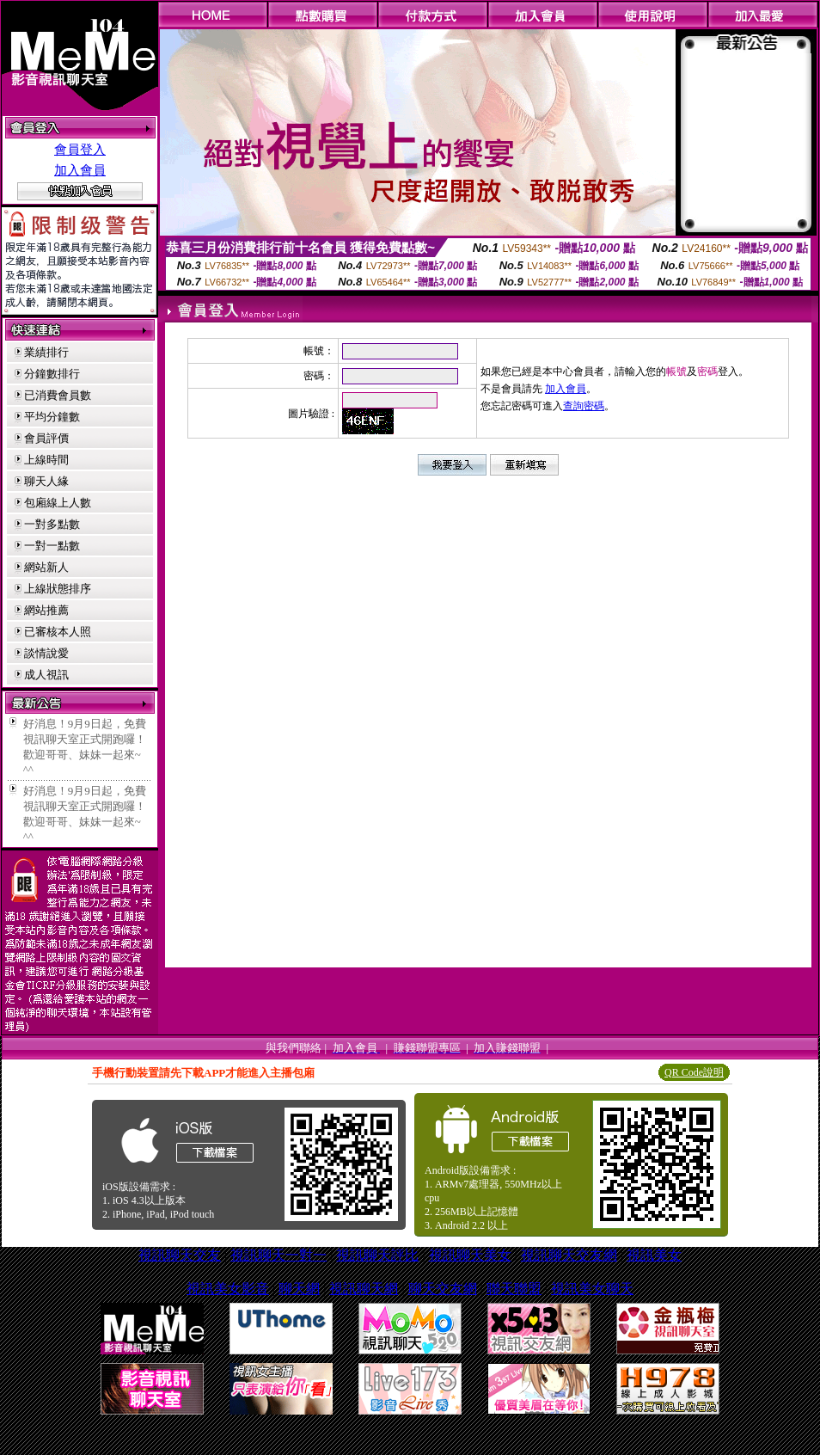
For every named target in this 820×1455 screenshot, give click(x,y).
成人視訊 (46, 674)
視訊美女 (654, 1255)
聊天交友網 (442, 1288)
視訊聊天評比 (377, 1255)
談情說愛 (46, 653)
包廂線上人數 (57, 502)
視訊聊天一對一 (278, 1255)
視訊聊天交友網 (569, 1255)
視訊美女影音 (228, 1288)
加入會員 (80, 170)
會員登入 (80, 150)
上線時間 (46, 459)
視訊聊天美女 (470, 1255)
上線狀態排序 (57, 588)
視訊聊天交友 (179, 1255)
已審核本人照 (57, 631)
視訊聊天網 (363, 1288)
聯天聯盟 (514, 1288)
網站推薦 (46, 610)
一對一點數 (52, 545)
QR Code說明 (694, 1072)
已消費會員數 (57, 395)
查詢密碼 (583, 406)
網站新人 (46, 567)
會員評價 (46, 438)
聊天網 (299, 1288)
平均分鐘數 (52, 416)
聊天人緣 (46, 481)
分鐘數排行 (52, 373)
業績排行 (46, 352)
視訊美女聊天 (592, 1288)
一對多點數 (52, 524)
